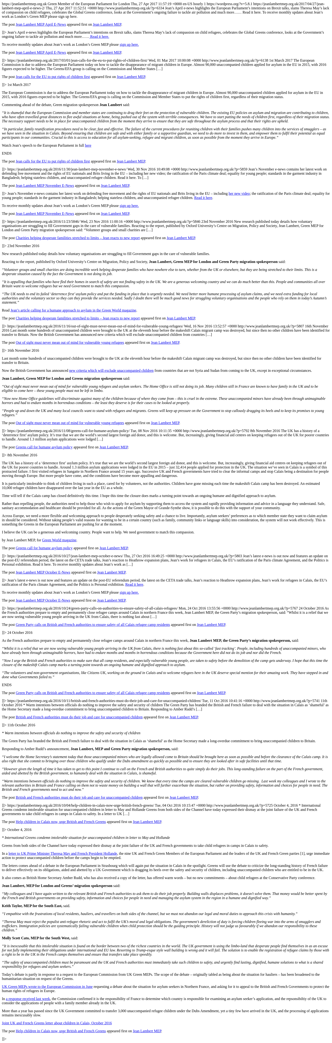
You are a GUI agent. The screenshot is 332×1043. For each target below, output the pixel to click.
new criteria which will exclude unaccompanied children (111, 370)
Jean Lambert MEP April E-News (41, 24)
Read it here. (99, 37)
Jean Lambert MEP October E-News (43, 572)
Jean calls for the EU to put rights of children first (53, 77)
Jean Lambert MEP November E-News (45, 186)
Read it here (203, 198)
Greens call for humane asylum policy (44, 447)
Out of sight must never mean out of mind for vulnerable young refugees (70, 342)
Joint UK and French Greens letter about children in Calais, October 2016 (57, 1023)
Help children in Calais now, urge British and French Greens (61, 822)
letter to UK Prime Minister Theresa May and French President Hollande (62, 853)
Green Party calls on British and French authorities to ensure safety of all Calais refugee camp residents (93, 625)
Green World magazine (59, 540)
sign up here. (129, 44)
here (88, 145)
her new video (239, 193)
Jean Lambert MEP (107, 24)
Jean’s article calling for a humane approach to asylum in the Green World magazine (73, 310)
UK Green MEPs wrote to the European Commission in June (47, 987)
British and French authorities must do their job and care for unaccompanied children (79, 717)
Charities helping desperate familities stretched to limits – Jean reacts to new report (78, 238)
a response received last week (28, 999)
